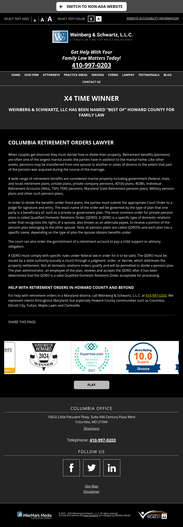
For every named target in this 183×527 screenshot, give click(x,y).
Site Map (91, 486)
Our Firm (31, 75)
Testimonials (148, 75)
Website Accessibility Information (153, 18)
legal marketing (91, 515)
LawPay (128, 75)
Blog (168, 75)
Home (15, 75)
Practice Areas (75, 75)
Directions (91, 428)
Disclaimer (91, 491)
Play (91, 385)
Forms (113, 75)
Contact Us (91, 82)
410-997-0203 (91, 65)
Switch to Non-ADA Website (95, 6)
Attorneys (51, 75)
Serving (98, 75)
